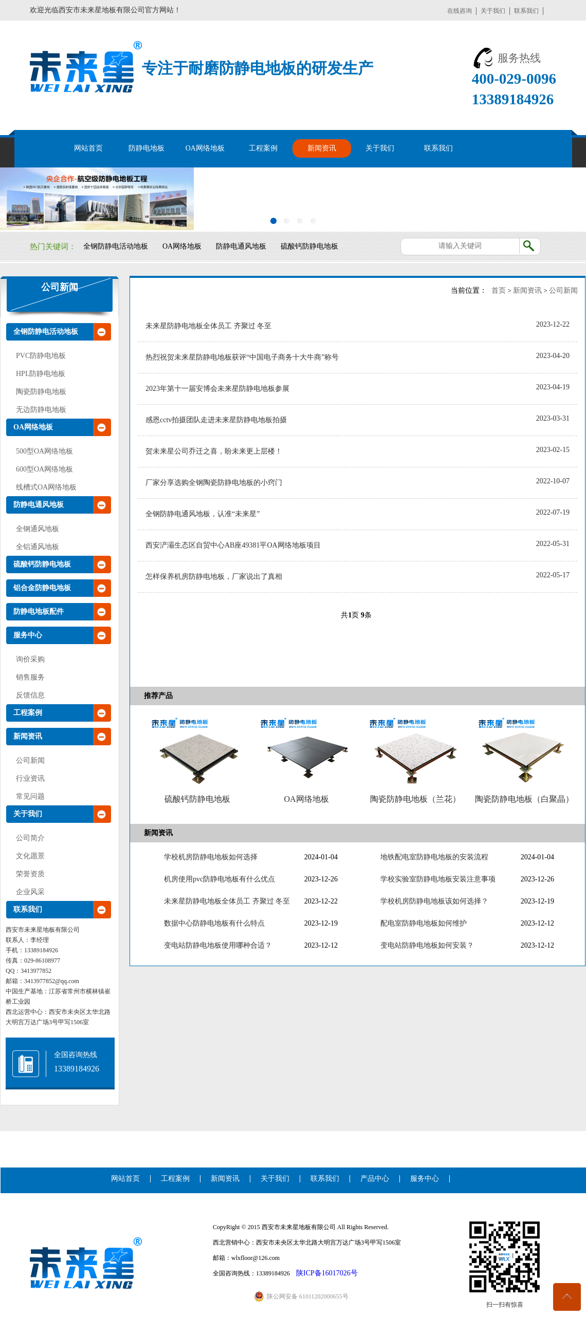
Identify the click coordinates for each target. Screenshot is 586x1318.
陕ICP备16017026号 (327, 1273)
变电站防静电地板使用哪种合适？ (218, 945)
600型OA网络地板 (44, 469)
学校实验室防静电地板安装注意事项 (438, 879)
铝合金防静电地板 (42, 588)
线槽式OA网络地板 (46, 487)
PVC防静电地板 (41, 356)
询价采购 (30, 659)
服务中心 (27, 635)
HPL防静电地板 (40, 374)
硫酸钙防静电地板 (309, 246)
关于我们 (493, 10)
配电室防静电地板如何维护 (423, 923)
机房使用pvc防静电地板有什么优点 (219, 879)
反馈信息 (30, 695)
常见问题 (30, 796)
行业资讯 (30, 778)
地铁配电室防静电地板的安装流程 (434, 857)
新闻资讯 (321, 148)
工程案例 (263, 148)
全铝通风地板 (37, 547)
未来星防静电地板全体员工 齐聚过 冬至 (227, 901)
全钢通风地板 (37, 529)
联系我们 (526, 10)
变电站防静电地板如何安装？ (427, 945)
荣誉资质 (30, 874)
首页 (498, 290)
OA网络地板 (205, 148)
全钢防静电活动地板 (115, 246)
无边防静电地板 (41, 409)
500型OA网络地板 (44, 451)
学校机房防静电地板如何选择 (211, 857)
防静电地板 (146, 148)
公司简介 (30, 838)
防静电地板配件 (38, 611)
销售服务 (30, 677)
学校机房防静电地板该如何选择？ (434, 901)
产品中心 (374, 1178)
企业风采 (30, 892)
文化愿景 (30, 856)
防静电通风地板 (241, 246)
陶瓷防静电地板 (41, 392)
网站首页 (88, 148)
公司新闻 (59, 287)
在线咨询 (459, 10)
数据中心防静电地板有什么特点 (214, 923)
